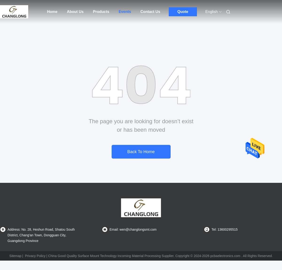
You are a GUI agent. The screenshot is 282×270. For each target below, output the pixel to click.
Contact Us (150, 12)
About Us (75, 12)
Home (52, 12)
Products (101, 12)
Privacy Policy (35, 256)
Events (125, 12)
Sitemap (15, 256)
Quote (182, 12)
